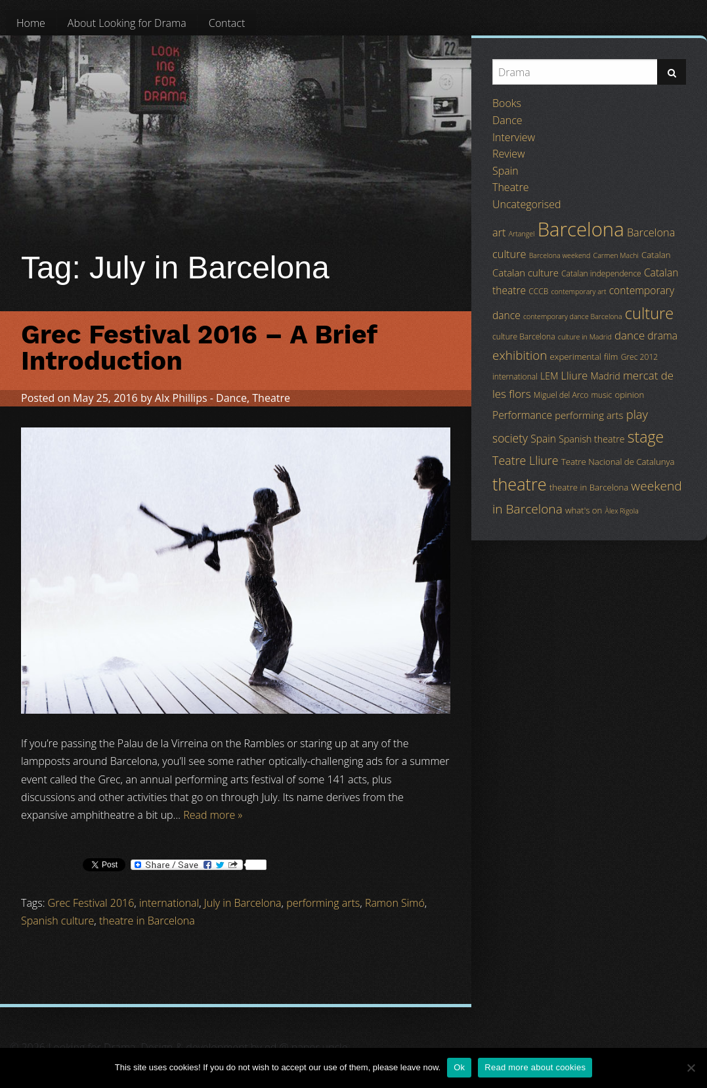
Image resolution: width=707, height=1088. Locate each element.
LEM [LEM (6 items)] (549, 376)
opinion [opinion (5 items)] (629, 395)
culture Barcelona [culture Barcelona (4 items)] (523, 336)
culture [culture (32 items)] (649, 313)
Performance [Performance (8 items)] (522, 415)
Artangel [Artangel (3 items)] (522, 233)
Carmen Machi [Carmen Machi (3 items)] (616, 255)
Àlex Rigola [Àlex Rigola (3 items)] (622, 510)
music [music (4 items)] (601, 395)
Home (30, 23)
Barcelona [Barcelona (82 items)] (581, 229)
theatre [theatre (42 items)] (519, 484)
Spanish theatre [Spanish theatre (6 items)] (591, 439)
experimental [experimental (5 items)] (575, 356)
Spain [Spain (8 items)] (543, 438)
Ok (459, 1067)
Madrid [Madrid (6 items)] (605, 376)
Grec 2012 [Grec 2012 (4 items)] (639, 356)
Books (506, 103)
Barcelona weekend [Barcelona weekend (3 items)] (560, 255)
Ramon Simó (395, 903)
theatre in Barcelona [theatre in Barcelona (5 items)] (588, 487)
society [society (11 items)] (510, 438)
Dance (231, 398)
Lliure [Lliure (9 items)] (574, 375)
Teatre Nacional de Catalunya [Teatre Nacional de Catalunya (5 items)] (618, 462)
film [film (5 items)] (611, 356)
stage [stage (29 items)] (646, 436)
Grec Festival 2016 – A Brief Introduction (199, 347)
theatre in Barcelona (147, 920)
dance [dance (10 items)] (629, 335)
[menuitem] (30, 23)
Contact (227, 23)
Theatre (271, 398)
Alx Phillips (181, 398)
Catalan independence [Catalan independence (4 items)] (601, 273)
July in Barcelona (243, 903)
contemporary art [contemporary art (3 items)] (579, 291)
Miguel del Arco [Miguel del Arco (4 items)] (561, 395)
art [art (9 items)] (498, 232)
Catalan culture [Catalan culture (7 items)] (525, 272)
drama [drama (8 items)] (662, 335)
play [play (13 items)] (637, 414)
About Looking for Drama (127, 23)
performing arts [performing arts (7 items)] (589, 415)
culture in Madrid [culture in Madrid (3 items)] (585, 336)
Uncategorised (526, 204)
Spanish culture (57, 920)
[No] (690, 1067)
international (169, 903)
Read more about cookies (535, 1067)
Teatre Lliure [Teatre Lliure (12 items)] (525, 460)
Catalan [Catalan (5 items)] (655, 255)
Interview (513, 137)
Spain (505, 170)
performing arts (323, 903)
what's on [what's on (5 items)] (583, 510)
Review (508, 153)
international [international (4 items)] (515, 376)
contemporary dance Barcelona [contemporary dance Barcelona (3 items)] (572, 316)
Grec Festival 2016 (91, 903)
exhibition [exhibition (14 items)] (519, 355)
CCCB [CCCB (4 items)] (538, 291)
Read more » (212, 815)
